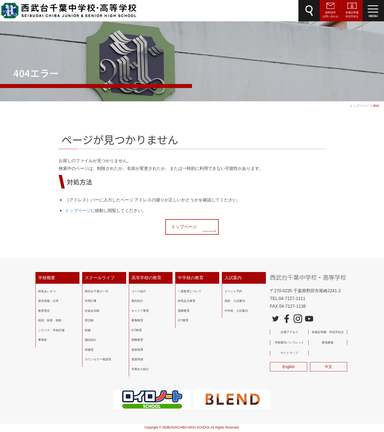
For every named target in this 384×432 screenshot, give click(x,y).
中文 (328, 367)
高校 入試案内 (235, 300)
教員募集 (328, 342)
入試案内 (233, 277)
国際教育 (137, 339)
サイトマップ (289, 352)
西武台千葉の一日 (96, 291)
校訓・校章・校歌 (50, 320)
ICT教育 (136, 330)
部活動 (89, 320)
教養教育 (137, 320)
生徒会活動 (92, 310)
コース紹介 (138, 291)
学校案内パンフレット (289, 342)
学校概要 (46, 277)
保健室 (89, 349)
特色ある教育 (186, 300)
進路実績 (137, 359)
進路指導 (137, 349)
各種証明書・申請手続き (328, 332)
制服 (88, 330)
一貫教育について (189, 291)
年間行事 (91, 300)
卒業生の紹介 (140, 369)
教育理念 (44, 310)
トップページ (78, 210)
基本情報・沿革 (48, 300)
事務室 (42, 339)
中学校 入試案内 (236, 310)
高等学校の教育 (146, 277)
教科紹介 (137, 300)
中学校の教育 (190, 277)
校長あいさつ (47, 291)
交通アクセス (289, 332)
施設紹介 (91, 339)
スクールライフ (100, 277)
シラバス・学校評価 (51, 330)
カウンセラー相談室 (98, 359)
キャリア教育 (140, 310)
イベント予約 (233, 291)
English (288, 367)
